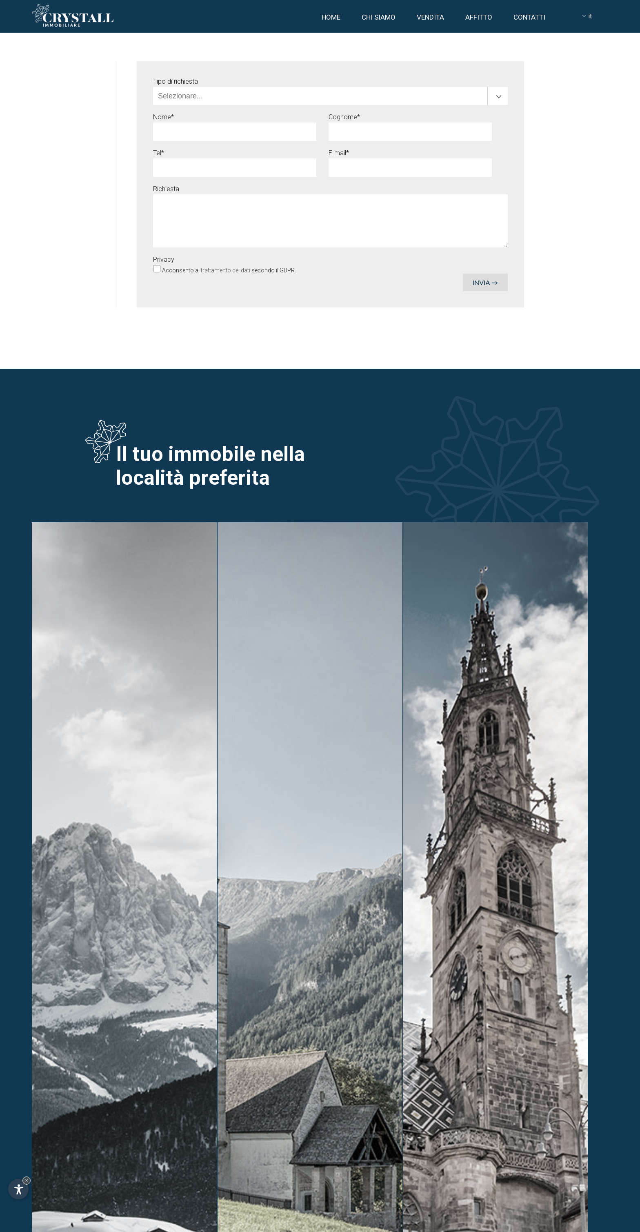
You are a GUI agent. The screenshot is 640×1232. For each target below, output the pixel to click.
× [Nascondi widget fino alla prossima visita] (26, 1180)
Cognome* (344, 117)
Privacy (163, 259)
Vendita (430, 17)
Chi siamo (379, 17)
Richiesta (166, 189)
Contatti (529, 17)
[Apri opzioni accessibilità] (18, 1189)
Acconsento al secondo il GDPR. (229, 270)
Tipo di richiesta (175, 81)
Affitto (478, 17)
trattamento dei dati (226, 270)
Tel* (158, 153)
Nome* (163, 117)
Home (331, 17)
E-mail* (339, 153)
